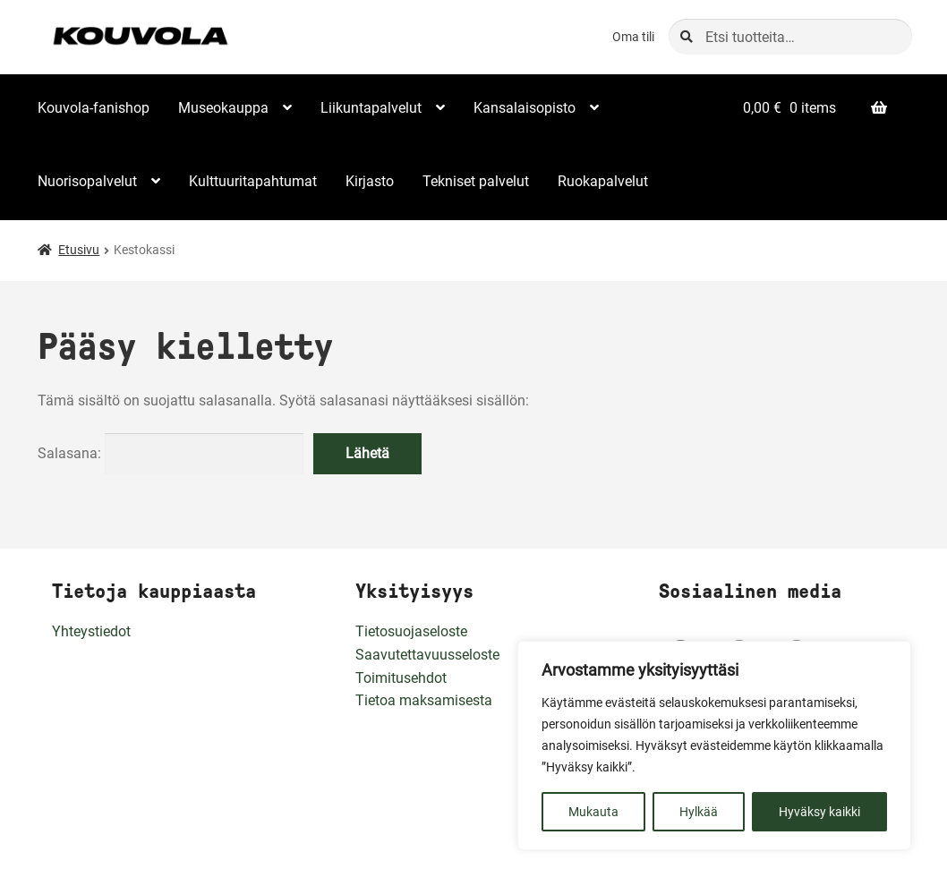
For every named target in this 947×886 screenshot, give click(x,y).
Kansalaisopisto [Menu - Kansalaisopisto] (525, 107)
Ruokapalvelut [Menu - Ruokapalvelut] (603, 181)
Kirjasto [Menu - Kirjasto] (370, 181)
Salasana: (170, 453)
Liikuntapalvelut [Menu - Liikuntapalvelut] (371, 107)
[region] (714, 745)
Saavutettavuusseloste (427, 654)
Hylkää (698, 812)
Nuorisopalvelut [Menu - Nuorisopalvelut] (87, 181)
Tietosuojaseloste (411, 631)
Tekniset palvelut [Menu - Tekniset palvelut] (475, 181)
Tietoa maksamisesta (423, 700)
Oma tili (633, 37)
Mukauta (593, 812)
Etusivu (78, 250)
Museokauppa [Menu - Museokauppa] (223, 107)
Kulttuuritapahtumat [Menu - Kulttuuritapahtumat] (253, 181)
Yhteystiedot (91, 631)
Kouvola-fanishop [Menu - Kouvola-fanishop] (93, 107)
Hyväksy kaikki (819, 812)
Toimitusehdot (401, 677)
